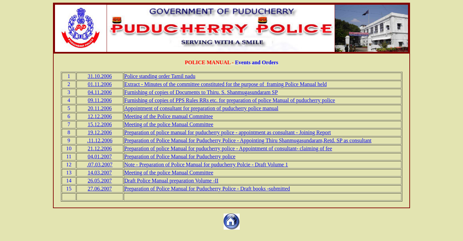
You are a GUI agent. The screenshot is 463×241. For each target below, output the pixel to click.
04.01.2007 (100, 156)
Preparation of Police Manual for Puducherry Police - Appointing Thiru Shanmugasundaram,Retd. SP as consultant (247, 140)
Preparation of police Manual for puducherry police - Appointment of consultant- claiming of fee (228, 148)
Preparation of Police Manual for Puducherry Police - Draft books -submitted (207, 188)
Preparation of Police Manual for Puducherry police (179, 156)
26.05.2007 (100, 180)
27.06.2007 (100, 188)
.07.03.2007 (99, 164)
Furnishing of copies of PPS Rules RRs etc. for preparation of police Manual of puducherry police (229, 100)
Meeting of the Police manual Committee (168, 116)
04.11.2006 (100, 92)
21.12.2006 (100, 148)
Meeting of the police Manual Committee (168, 124)
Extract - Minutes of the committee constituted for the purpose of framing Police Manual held (225, 84)
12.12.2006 (100, 116)
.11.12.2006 (99, 140)
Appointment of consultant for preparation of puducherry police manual (201, 108)
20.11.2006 (100, 108)
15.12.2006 (100, 124)
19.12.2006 (100, 132)
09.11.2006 (100, 100)
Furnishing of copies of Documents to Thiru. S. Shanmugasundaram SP (201, 92)
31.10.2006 (100, 76)
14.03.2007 (100, 172)
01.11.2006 (100, 84)
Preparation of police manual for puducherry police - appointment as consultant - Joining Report (227, 132)
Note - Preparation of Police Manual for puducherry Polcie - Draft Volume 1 (206, 164)
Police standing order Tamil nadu (159, 76)
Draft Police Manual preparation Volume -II (171, 180)
